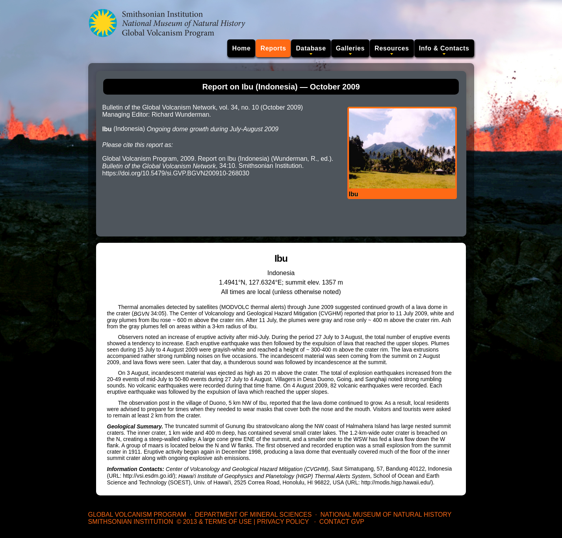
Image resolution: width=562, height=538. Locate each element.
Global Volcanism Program (137, 514)
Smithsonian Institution (130, 521)
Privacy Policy (283, 521)
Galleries (350, 48)
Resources (392, 48)
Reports (273, 48)
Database (311, 48)
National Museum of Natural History (386, 514)
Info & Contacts (444, 48)
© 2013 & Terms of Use (214, 521)
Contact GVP (341, 521)
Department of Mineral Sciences (253, 514)
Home (241, 48)
